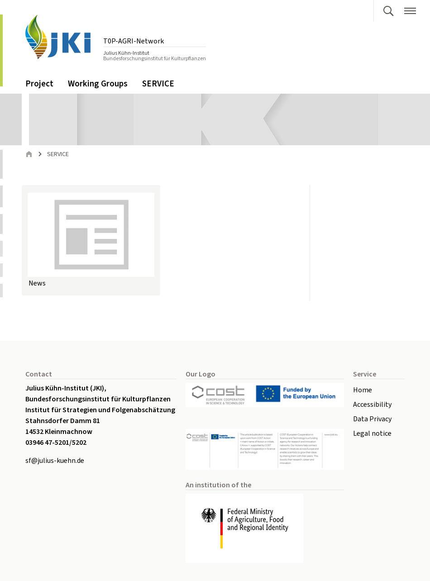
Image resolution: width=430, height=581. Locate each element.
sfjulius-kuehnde (54, 461)
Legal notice (372, 433)
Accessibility (372, 405)
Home (362, 390)
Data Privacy (372, 419)
